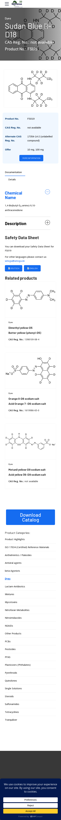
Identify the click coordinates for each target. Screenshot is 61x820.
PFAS (7, 657)
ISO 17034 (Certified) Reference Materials (27, 547)
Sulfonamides (12, 704)
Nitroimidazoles (13, 618)
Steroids (9, 696)
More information (31, 158)
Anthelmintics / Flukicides (18, 555)
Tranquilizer (11, 720)
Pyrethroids (11, 673)
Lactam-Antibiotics (15, 587)
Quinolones (11, 681)
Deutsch (14, 269)
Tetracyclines (12, 712)
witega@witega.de (15, 261)
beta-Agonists (12, 571)
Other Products (13, 634)
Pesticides (10, 649)
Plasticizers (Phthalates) (18, 665)
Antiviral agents (13, 563)
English (32, 269)
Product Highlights (15, 539)
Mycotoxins (11, 602)
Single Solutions (13, 689)
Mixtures (9, 594)
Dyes (8, 18)
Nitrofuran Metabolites (17, 610)
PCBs (8, 642)
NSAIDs (9, 626)
